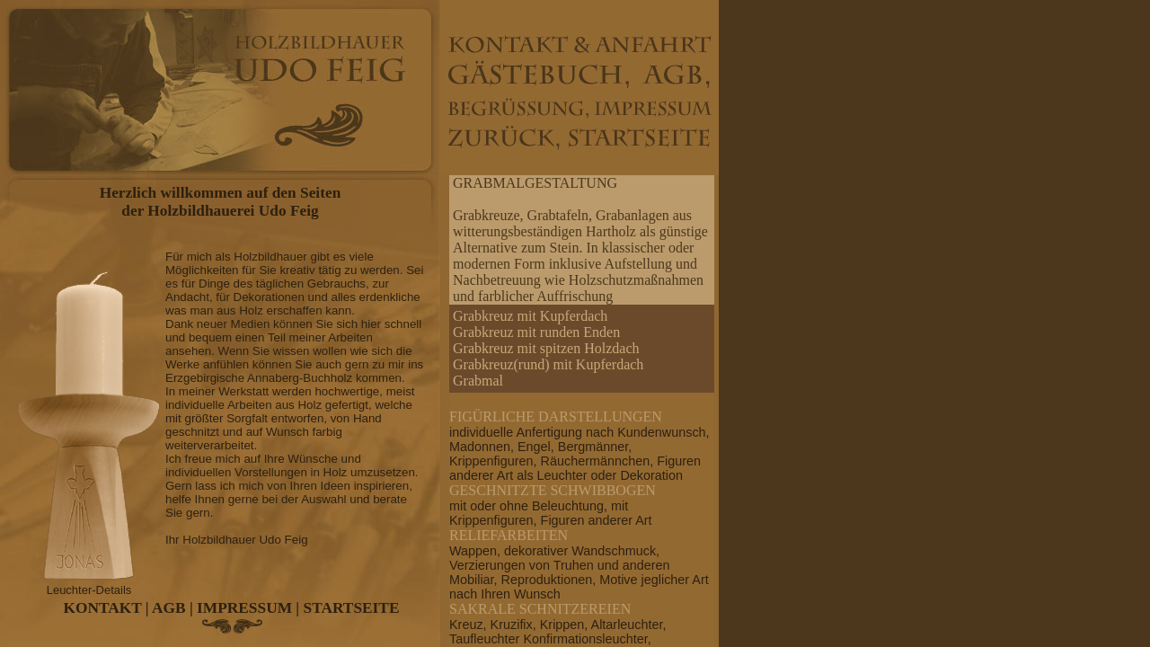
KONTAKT (103, 607)
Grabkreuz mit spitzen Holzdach (546, 348)
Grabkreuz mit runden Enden (536, 332)
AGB (169, 607)
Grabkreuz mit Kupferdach (530, 316)
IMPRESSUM (244, 607)
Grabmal (478, 380)
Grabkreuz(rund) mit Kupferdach (548, 364)
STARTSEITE (352, 607)
